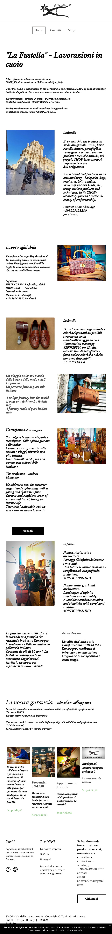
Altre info (77, 930)
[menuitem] (40, 30)
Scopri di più (14, 810)
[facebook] (8, 869)
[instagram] (15, 869)
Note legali (45, 859)
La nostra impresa (51, 849)
